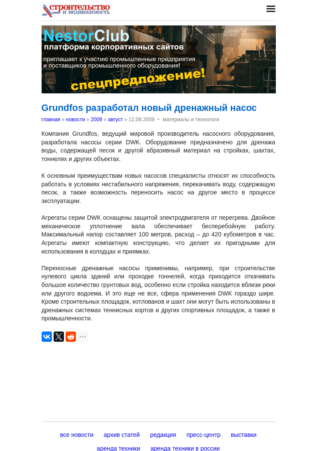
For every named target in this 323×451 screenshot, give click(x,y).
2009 (97, 119)
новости (75, 119)
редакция (163, 434)
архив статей (122, 434)
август (115, 119)
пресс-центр (203, 434)
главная (51, 119)
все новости (77, 434)
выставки (244, 434)
